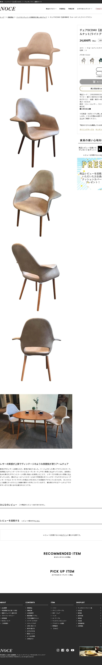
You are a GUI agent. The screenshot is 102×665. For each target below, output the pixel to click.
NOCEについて (6, 621)
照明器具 (55, 626)
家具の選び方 (31, 628)
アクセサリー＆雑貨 (58, 623)
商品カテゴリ (50, 9)
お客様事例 (30, 613)
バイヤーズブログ (32, 621)
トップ (2, 17)
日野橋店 (80, 626)
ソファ (54, 608)
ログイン (64, 535)
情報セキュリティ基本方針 (9, 613)
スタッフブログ (31, 623)
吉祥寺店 (80, 615)
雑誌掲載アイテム (32, 615)
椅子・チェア (56, 613)
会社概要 (4, 608)
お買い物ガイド (31, 626)
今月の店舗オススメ (33, 618)
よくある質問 (31, 636)
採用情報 (4, 618)
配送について (31, 633)
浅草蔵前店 (81, 623)
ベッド (54, 615)
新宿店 (80, 618)
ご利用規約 (5, 623)
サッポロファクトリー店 (85, 608)
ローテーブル (56, 618)
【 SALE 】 (56, 628)
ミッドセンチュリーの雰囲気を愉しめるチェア (31, 17)
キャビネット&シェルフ (59, 621)
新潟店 (80, 613)
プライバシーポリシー (8, 615)
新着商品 (62, 9)
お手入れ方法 (31, 631)
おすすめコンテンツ (83, 9)
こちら (37, 521)
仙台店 (80, 610)
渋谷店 (80, 621)
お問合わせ (30, 639)
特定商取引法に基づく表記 (9, 610)
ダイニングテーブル (87, 129)
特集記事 (71, 9)
